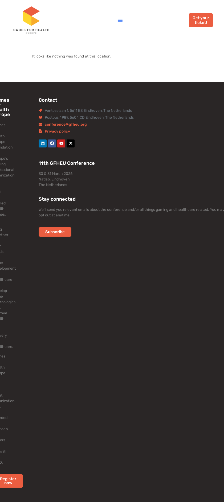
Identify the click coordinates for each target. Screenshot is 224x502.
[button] (120, 20)
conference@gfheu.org (66, 124)
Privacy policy (57, 131)
